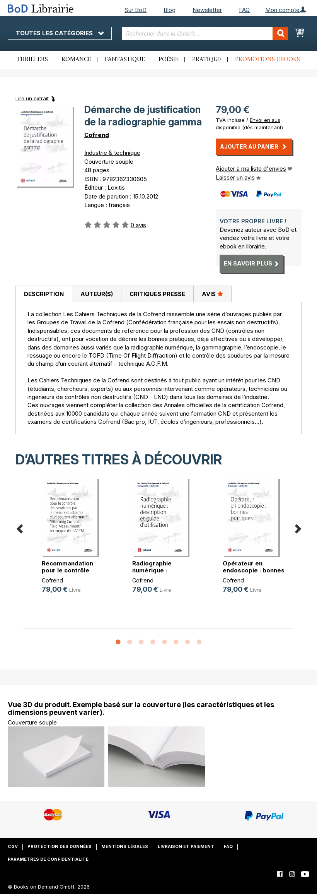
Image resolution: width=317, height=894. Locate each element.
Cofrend (96, 135)
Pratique (207, 59)
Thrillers (32, 59)
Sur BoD (135, 10)
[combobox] (205, 33)
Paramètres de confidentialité (48, 859)
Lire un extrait (32, 98)
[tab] (43, 294)
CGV (13, 846)
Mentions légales (124, 846)
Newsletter (207, 10)
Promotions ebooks (267, 59)
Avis (212, 293)
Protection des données (59, 846)
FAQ (244, 10)
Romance (76, 59)
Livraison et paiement (186, 846)
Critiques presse (157, 294)
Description (44, 294)
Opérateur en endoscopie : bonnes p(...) (254, 570)
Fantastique (125, 59)
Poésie (168, 59)
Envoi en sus (265, 120)
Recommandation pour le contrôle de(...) (67, 570)
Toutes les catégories (60, 33)
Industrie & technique (112, 152)
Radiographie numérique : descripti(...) (152, 570)
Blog (170, 10)
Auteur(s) (96, 294)
